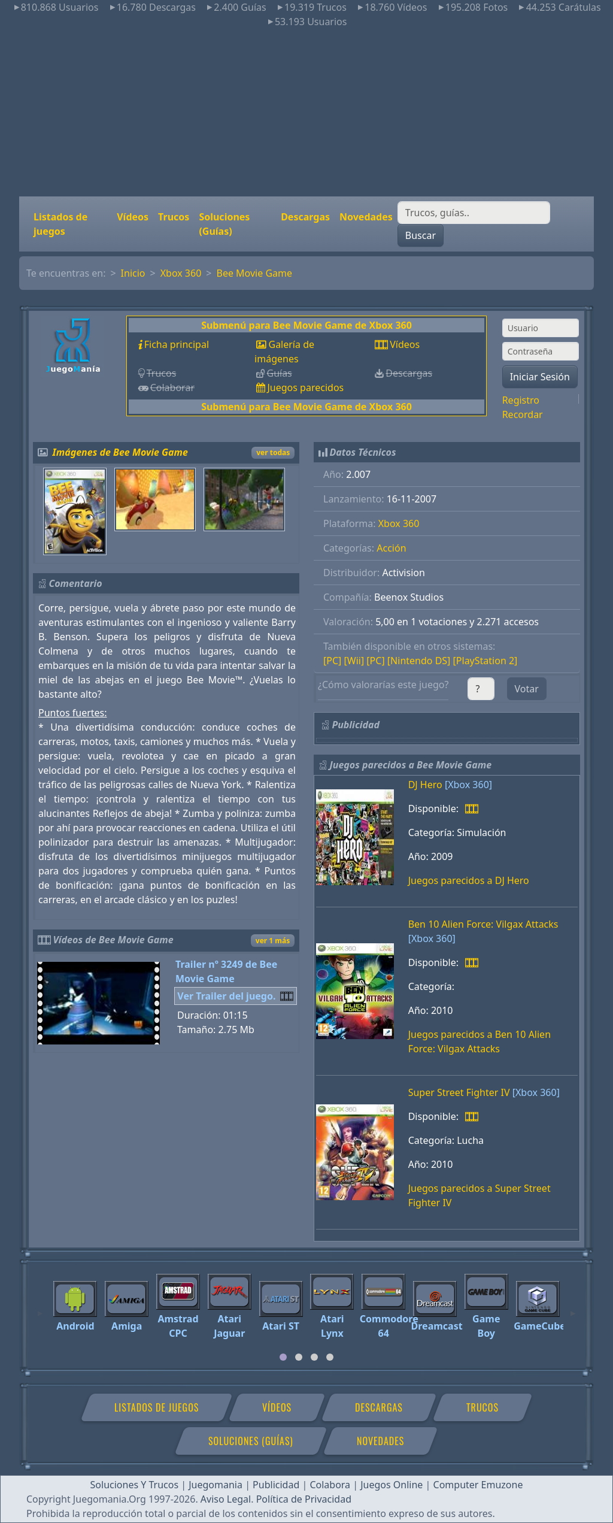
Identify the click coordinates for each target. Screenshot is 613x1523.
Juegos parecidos (305, 387)
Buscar (420, 235)
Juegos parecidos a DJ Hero (468, 880)
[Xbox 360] (468, 784)
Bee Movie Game (254, 273)
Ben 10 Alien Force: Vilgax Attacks (483, 924)
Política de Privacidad (303, 1499)
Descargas (305, 216)
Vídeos (132, 216)
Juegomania (215, 1484)
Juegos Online (391, 1484)
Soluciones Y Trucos (134, 1484)
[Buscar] (473, 212)
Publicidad (276, 1484)
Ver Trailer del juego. (226, 996)
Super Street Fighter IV (459, 1092)
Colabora (329, 1484)
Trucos (173, 216)
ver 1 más (273, 940)
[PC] (332, 660)
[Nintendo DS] (419, 660)
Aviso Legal (226, 1499)
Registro (520, 400)
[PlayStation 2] (485, 660)
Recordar (522, 414)
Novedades (366, 216)
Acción (391, 548)
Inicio (133, 273)
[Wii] (354, 660)
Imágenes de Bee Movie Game (120, 452)
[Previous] (40, 1308)
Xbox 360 (181, 273)
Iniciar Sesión (540, 376)
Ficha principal (176, 344)
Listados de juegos (60, 224)
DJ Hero (425, 784)
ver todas (273, 452)
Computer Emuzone (478, 1484)
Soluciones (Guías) (224, 224)
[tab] (283, 1357)
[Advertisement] (306, 112)
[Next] (573, 1308)
